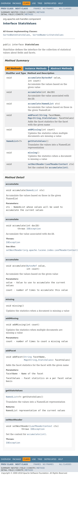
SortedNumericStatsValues (48, 35)
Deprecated (50, 3)
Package (17, 3)
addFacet (33, 115)
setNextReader (36, 164)
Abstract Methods (61, 68)
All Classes (65, 9)
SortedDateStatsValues (16, 35)
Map (30, 118)
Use (34, 3)
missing (32, 152)
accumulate (34, 77)
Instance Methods (35, 68)
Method (41, 12)
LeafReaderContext (57, 164)
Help (60, 3)
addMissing (34, 129)
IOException (34, 228)
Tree (40, 3)
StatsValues (49, 118)
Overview (6, 3)
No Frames (48, 9)
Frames (37, 9)
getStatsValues (37, 141)
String (43, 115)
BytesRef (47, 77)
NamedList (48, 103)
